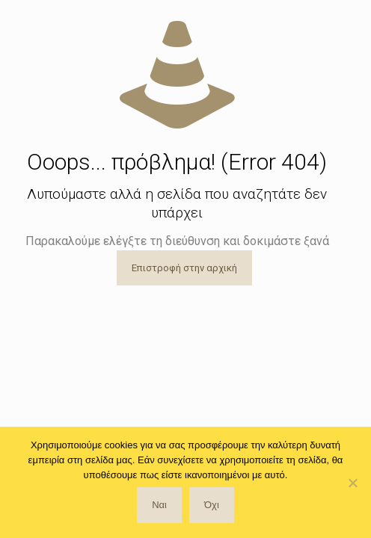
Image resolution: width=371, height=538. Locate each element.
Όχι (211, 504)
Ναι (159, 504)
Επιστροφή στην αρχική (184, 267)
